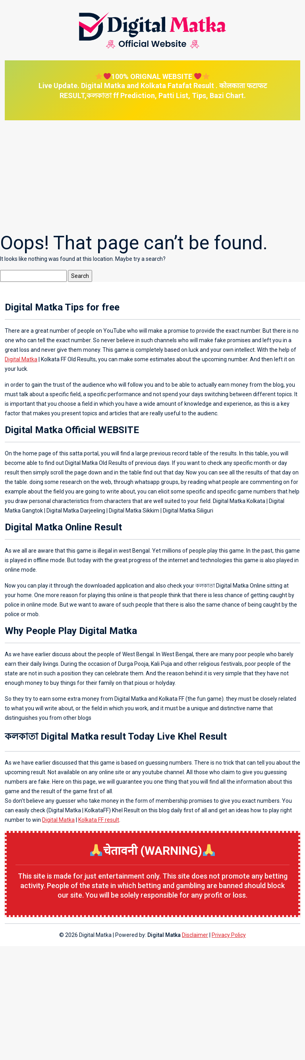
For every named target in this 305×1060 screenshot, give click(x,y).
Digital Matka (21, 359)
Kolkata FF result (98, 820)
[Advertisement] (152, 175)
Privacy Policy (229, 935)
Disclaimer (195, 935)
